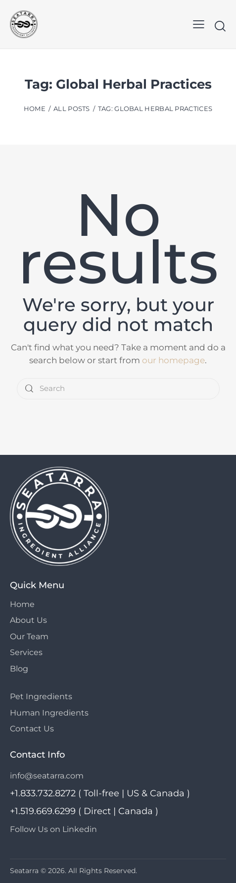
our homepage (173, 360)
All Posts (71, 108)
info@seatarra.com (47, 775)
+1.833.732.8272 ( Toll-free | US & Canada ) (100, 793)
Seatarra (24, 870)
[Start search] (220, 26)
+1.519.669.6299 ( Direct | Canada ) (84, 811)
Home (35, 108)
